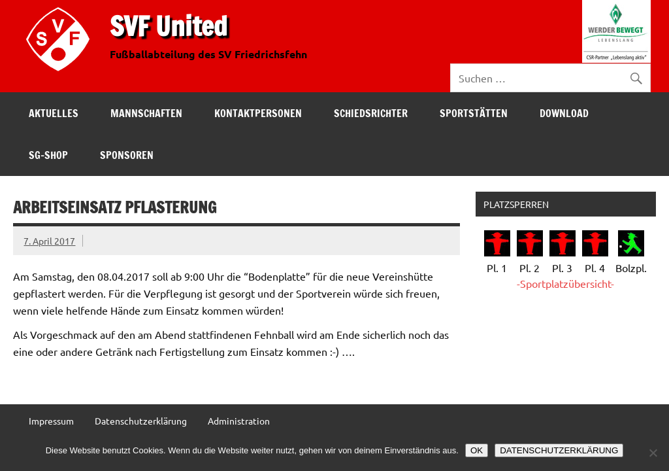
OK (476, 450)
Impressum (51, 420)
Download (564, 113)
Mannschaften (146, 113)
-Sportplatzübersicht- (565, 283)
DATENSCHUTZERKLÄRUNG (559, 450)
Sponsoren (127, 155)
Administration (239, 420)
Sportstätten (474, 113)
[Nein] (652, 452)
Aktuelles (53, 113)
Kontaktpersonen (258, 113)
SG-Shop (48, 155)
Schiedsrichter (371, 113)
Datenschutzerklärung (141, 420)
